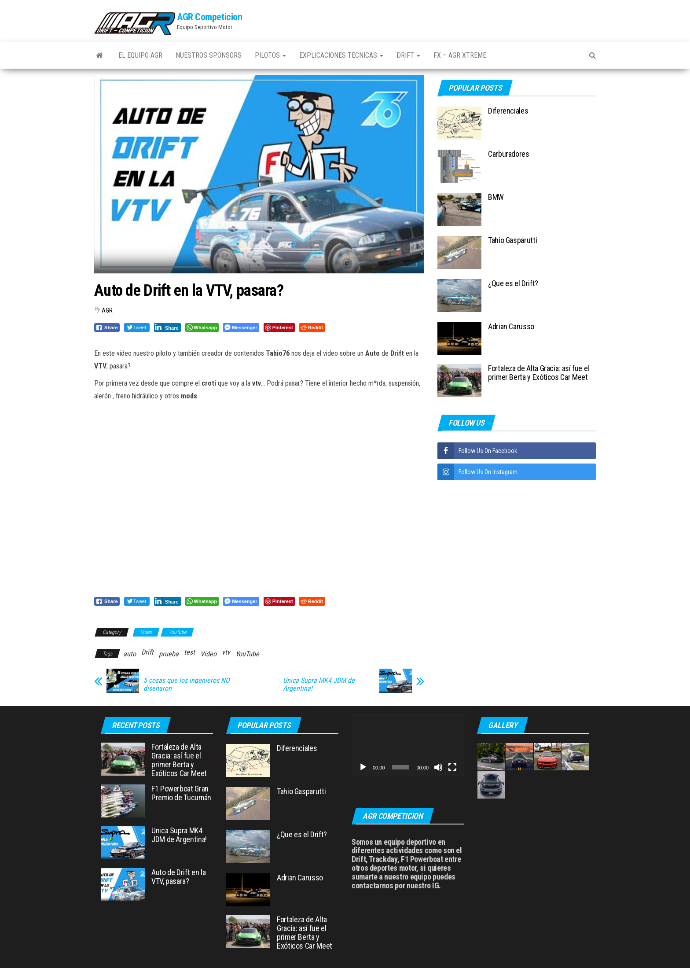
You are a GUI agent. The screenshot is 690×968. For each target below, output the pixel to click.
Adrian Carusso (511, 326)
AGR (107, 310)
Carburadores (508, 153)
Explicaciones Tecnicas (341, 55)
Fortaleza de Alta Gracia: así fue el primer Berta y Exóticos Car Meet (538, 373)
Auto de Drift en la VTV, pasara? (178, 877)
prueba (169, 654)
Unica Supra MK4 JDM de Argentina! (319, 684)
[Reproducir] (363, 767)
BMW (496, 197)
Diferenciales (508, 110)
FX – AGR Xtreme (459, 55)
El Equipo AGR (140, 55)
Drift (408, 55)
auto (129, 654)
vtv (226, 652)
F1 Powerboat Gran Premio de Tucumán (181, 793)
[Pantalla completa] (452, 767)
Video (146, 632)
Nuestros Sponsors (209, 55)
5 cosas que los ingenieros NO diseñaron (186, 684)
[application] (408, 744)
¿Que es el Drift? (513, 283)
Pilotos (270, 55)
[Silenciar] (438, 767)
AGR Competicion (209, 16)
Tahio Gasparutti (512, 240)
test (189, 652)
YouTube (177, 632)
